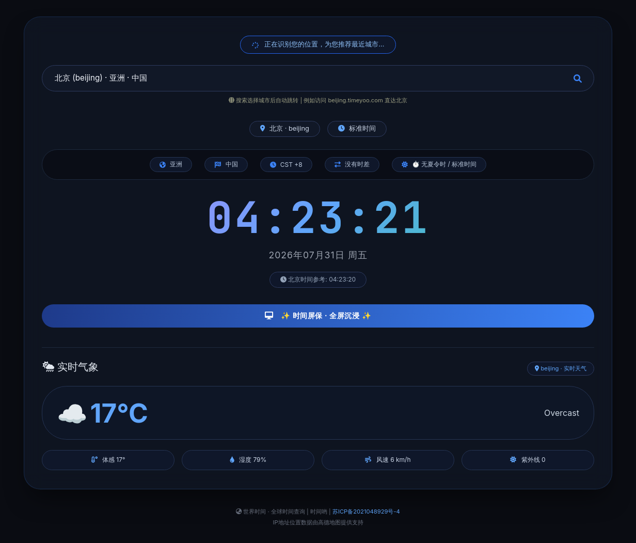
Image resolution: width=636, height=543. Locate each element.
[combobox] (318, 78)
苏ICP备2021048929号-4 (366, 511)
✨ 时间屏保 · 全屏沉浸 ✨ (318, 316)
